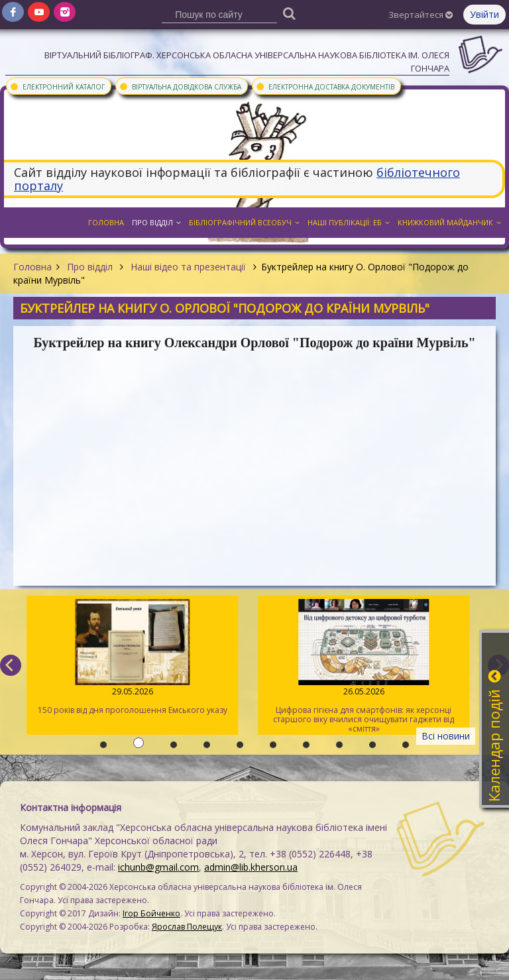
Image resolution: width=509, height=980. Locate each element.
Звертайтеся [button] (420, 15)
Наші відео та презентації (188, 266)
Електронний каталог (57, 86)
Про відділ (89, 266)
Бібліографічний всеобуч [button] (244, 222)
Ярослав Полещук (187, 926)
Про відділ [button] (156, 222)
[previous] (10, 665)
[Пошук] (290, 13)
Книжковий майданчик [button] (449, 222)
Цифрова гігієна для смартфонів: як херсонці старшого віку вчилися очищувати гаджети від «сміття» (363, 666)
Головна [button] (106, 222)
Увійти (484, 14)
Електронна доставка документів (324, 86)
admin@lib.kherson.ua (251, 867)
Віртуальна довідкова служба (180, 86)
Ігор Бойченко (151, 913)
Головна (32, 266)
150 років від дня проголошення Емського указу (131, 657)
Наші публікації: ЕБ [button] (349, 222)
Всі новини (446, 736)
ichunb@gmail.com (158, 867)
